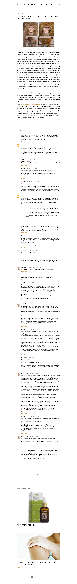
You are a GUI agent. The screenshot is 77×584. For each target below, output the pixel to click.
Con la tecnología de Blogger (38, 577)
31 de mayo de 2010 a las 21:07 (33, 250)
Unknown (23, 196)
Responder (24, 141)
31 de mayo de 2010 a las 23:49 (32, 258)
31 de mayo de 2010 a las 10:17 (30, 144)
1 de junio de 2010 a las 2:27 (32, 282)
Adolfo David (24, 267)
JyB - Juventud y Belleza (38, 4)
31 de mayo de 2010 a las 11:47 (32, 159)
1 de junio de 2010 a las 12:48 (35, 373)
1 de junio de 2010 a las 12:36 (29, 357)
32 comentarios (26, 527)
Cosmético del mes (26, 525)
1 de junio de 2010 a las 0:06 (35, 267)
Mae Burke (43, 579)
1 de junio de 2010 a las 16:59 (35, 436)
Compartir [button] (19, 122)
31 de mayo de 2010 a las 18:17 (30, 235)
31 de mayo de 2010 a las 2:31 (33, 133)
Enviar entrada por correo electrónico (31, 122)
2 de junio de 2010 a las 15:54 (31, 448)
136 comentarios (26, 567)
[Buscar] (59, 4)
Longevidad (23, 125)
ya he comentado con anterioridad (30, 104)
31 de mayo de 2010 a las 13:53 (33, 224)
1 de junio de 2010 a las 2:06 (33, 274)
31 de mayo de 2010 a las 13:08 (33, 196)
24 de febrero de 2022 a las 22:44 (38, 206)
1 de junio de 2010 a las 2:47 (34, 304)
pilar (22, 144)
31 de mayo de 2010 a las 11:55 (33, 168)
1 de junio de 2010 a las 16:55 (33, 416)
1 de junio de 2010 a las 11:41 (32, 329)
